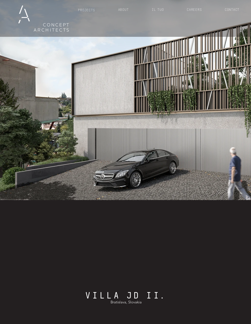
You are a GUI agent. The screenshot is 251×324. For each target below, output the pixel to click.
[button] (86, 9)
